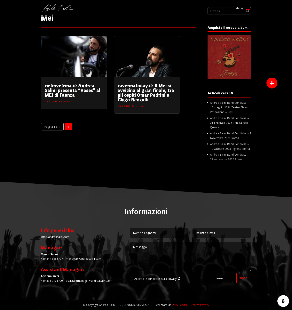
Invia (244, 278)
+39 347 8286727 (52, 258)
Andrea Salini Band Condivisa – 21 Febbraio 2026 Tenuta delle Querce (229, 122)
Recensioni (64, 101)
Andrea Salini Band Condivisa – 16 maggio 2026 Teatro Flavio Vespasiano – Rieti (229, 107)
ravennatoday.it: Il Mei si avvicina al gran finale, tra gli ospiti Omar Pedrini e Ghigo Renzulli (146, 93)
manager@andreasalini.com (83, 258)
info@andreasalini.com (55, 237)
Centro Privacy (200, 305)
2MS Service (180, 305)
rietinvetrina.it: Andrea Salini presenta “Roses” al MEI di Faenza (72, 90)
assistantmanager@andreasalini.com (89, 281)
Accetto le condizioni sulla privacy (155, 279)
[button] (271, 83)
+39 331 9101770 (52, 281)
